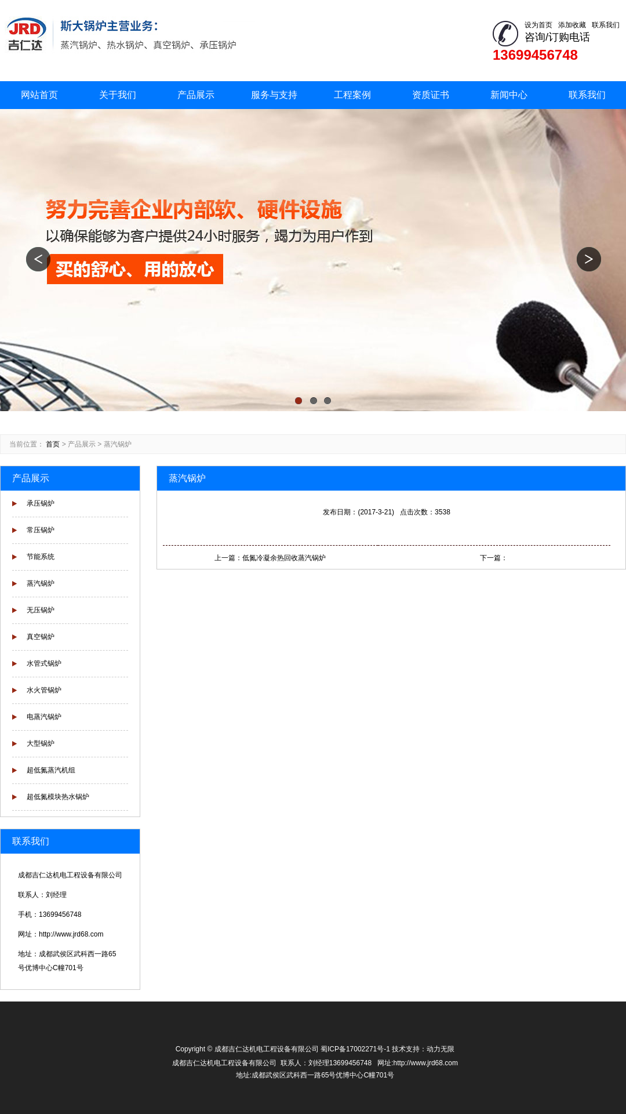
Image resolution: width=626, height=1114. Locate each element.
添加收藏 (572, 25)
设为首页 (538, 25)
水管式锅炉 (44, 663)
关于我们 (117, 95)
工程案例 (352, 95)
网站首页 (39, 95)
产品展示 (195, 95)
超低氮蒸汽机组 (51, 770)
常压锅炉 (40, 530)
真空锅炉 (40, 637)
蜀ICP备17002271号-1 (355, 1049)
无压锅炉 (40, 610)
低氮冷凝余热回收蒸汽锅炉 (284, 558)
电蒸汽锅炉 (44, 717)
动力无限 (440, 1049)
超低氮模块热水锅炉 (58, 797)
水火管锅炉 (44, 690)
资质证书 (430, 95)
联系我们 (606, 25)
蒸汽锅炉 (118, 444)
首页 (53, 444)
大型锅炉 (40, 743)
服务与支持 (274, 95)
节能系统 (40, 557)
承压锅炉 (40, 503)
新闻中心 (508, 95)
